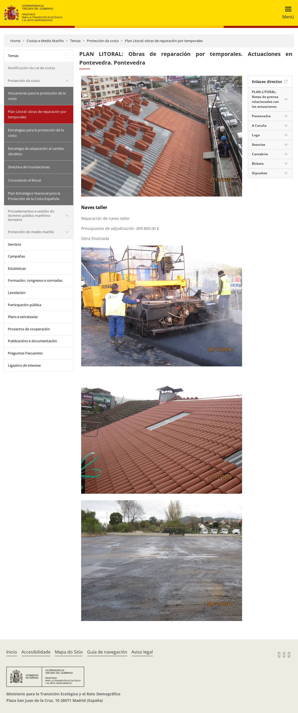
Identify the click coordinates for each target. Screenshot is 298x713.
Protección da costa (103, 40)
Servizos (14, 244)
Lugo (256, 135)
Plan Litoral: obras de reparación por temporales (164, 40)
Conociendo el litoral (24, 180)
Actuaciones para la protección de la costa (37, 96)
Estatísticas (17, 268)
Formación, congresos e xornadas (35, 280)
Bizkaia (258, 163)
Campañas (16, 256)
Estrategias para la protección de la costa (36, 133)
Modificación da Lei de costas (31, 67)
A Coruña (259, 125)
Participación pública (24, 304)
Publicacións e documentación (32, 340)
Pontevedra (261, 116)
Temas (75, 40)
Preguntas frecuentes (25, 353)
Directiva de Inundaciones (29, 166)
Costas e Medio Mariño (45, 40)
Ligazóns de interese (24, 365)
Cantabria (260, 154)
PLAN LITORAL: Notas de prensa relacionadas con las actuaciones (265, 99)
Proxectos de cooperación (29, 329)
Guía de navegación (107, 652)
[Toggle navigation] (286, 13)
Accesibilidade (35, 652)
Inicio (11, 652)
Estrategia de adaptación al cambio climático (36, 151)
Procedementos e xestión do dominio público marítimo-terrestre (31, 215)
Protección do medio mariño (31, 231)
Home (15, 40)
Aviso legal (142, 652)
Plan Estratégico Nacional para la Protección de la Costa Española (34, 196)
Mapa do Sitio (69, 652)
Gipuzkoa (259, 173)
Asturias (258, 144)
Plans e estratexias (23, 316)
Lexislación (17, 292)
